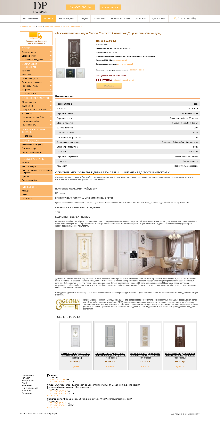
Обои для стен (29, 102)
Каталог (48, 18)
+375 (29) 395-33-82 (57, 391)
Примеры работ (120, 18)
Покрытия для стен (35, 98)
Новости (141, 18)
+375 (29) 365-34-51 (57, 403)
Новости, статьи (34, 158)
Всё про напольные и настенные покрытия (37, 171)
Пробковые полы (30, 86)
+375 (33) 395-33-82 (57, 393)
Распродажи (66, 18)
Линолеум (26, 74)
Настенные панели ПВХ (33, 117)
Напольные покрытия (29, 65)
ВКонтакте (52, 395)
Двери (26, 48)
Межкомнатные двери (32, 60)
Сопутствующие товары (33, 131)
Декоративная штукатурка (34, 110)
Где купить (158, 18)
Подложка (27, 135)
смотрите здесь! (120, 60)
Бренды (25, 176)
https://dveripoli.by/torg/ (124, 80)
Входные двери (29, 52)
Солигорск (27, 198)
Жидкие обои (28, 106)
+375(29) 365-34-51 (57, 379)
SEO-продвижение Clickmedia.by (185, 414)
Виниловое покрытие (32, 82)
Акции (84, 18)
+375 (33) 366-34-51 (57, 381)
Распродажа (30, 140)
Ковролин (26, 90)
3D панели (27, 113)
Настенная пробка (30, 121)
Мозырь (26, 190)
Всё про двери (29, 166)
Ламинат (26, 71)
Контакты (99, 18)
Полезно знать (29, 93)
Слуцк (24, 194)
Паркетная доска (30, 78)
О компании (30, 18)
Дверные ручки (29, 56)
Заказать (109, 86)
